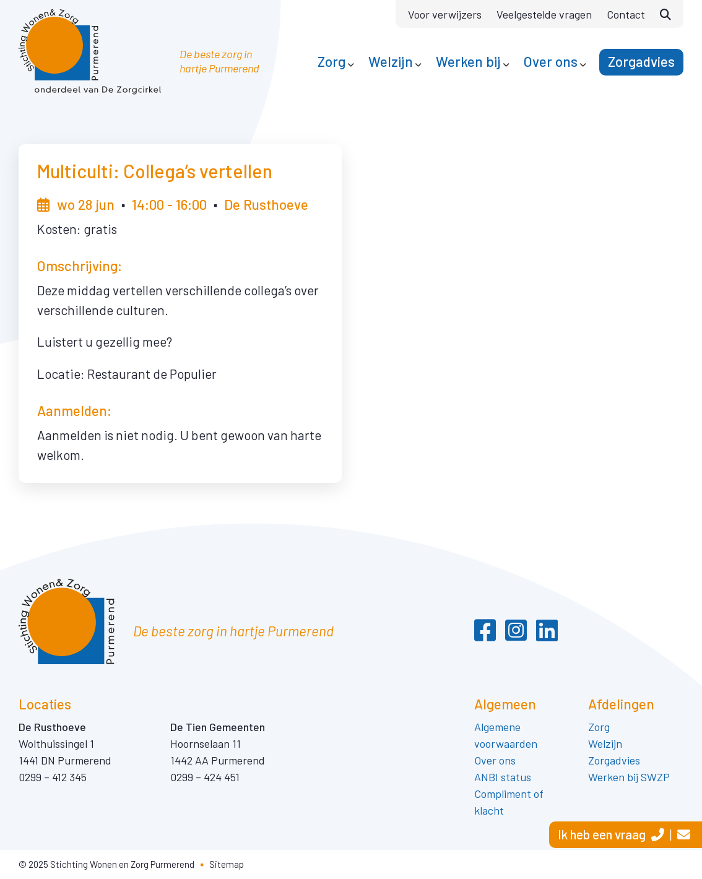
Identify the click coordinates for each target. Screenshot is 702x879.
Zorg (600, 727)
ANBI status (502, 777)
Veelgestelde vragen (544, 14)
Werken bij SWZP (629, 777)
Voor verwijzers (445, 14)
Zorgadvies (614, 760)
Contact (626, 14)
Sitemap (226, 864)
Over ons (495, 760)
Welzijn (605, 743)
